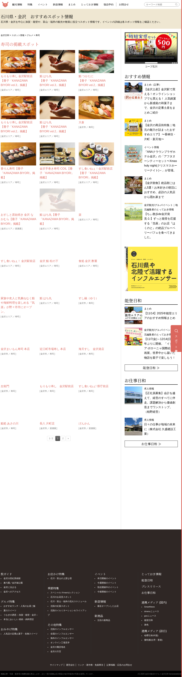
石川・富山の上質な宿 (61, 578)
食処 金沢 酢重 (88, 260)
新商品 (99, 616)
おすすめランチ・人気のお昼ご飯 (19, 606)
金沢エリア (7, 90)
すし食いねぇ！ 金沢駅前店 (18, 260)
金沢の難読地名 (57, 647)
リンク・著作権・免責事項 (90, 665)
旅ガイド (6, 574)
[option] (151, 269)
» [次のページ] (68, 438)
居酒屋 (18, 228)
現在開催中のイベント (108, 587)
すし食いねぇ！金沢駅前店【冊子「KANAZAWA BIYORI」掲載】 (96, 173)
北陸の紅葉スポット (60, 606)
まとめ (72, 4)
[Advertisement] (57, 486)
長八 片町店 (47, 423)
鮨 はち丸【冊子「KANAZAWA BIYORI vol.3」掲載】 (53, 81)
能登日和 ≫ (151, 367)
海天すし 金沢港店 (91, 348)
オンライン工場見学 (60, 643)
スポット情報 (18, 35)
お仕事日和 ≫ (151, 443)
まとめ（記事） (160, 98)
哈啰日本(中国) (151, 635)
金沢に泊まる (10, 587)
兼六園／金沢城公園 (13, 583)
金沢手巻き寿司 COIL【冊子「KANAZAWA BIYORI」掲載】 (57, 173)
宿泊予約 (108, 4)
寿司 (17, 90)
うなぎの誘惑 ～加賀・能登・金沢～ (21, 615)
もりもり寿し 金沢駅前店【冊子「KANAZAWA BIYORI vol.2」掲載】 (17, 127)
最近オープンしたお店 (108, 606)
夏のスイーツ (10, 610)
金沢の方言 (55, 651)
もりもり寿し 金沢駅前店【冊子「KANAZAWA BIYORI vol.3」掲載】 (17, 81)
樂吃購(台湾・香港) (153, 640)
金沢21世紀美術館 (12, 578)
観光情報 (17, 4)
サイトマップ (56, 665)
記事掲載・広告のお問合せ (119, 665)
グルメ (30, 35)
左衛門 (5, 386)
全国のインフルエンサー (62, 634)
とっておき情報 (89, 4)
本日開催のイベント (106, 578)
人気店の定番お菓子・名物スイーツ (21, 634)
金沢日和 (5, 35)
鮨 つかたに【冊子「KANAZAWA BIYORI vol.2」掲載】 (92, 81)
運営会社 (70, 665)
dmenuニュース (151, 611)
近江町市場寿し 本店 (53, 348)
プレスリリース (151, 586)
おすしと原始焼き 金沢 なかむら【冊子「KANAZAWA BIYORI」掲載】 (18, 219)
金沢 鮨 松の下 (49, 260)
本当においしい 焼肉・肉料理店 (19, 619)
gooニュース (150, 616)
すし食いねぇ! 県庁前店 (94, 386)
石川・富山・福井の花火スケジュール (68, 601)
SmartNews (149, 607)
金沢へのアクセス (12, 592)
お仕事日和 (148, 593)
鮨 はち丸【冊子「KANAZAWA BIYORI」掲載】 (57, 219)
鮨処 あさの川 (9, 423)
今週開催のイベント (106, 583)
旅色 (146, 625)
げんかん (84, 423)
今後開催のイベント (106, 592)
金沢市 (82, 127)
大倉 (81, 122)
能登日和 (147, 580)
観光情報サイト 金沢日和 (5, 4)
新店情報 (58, 4)
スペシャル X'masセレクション (65, 593)
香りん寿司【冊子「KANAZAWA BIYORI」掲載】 (18, 173)
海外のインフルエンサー (62, 638)
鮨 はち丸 (46, 298)
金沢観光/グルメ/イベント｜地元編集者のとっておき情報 (161, 343)
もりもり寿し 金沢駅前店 (57, 386)
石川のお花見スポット (61, 597)
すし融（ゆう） (88, 298)
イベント (43, 4)
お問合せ (124, 4)
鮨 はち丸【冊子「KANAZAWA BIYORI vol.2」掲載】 (53, 127)
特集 (29, 4)
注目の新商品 (103, 620)
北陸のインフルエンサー (62, 629)
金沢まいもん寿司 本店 (15, 348)
